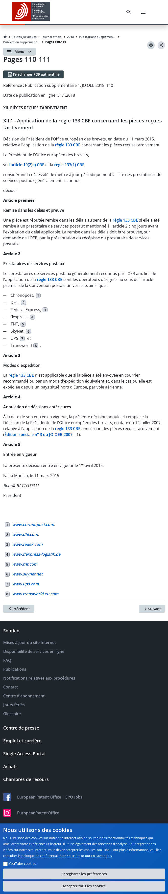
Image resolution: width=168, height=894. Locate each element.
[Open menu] (19, 52)
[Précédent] (18, 609)
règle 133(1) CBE (69, 164)
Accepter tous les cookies (84, 886)
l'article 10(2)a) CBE (26, 164)
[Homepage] (5, 37)
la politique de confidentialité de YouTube (49, 855)
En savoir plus (101, 855)
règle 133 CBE (67, 145)
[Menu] (143, 12)
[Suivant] (152, 609)
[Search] (128, 12)
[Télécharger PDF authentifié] (33, 74)
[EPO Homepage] (31, 12)
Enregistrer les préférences (84, 873)
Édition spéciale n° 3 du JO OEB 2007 (38, 434)
